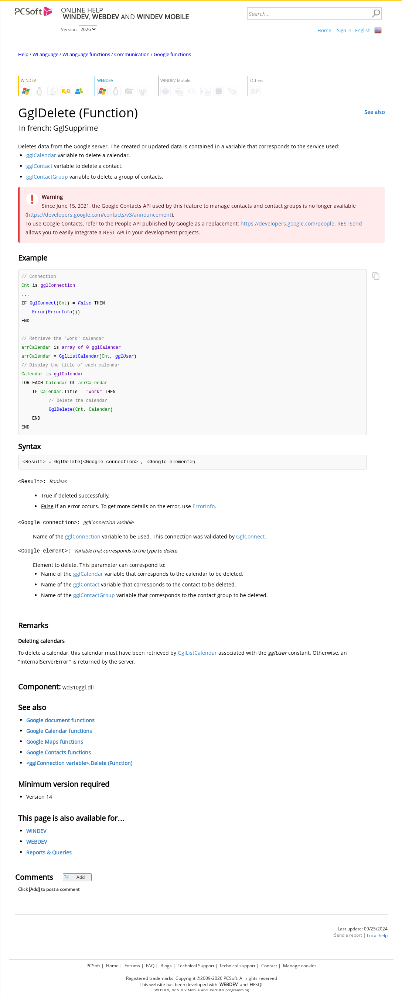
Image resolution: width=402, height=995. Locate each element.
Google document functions (60, 726)
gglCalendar (41, 155)
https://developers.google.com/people (287, 223)
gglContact (39, 165)
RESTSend (349, 223)
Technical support (237, 966)
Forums (132, 966)
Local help (377, 942)
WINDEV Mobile (186, 990)
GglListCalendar (197, 658)
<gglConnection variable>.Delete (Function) (79, 769)
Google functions (172, 54)
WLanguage (45, 54)
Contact (269, 966)
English (363, 30)
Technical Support (196, 966)
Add (74, 883)
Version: (70, 29)
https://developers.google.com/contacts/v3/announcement (99, 214)
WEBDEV (36, 847)
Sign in (344, 30)
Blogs (166, 966)
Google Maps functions (54, 747)
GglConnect (250, 542)
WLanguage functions (86, 54)
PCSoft (93, 966)
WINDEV (36, 837)
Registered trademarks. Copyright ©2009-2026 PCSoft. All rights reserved (201, 978)
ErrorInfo (204, 512)
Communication (132, 54)
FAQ (150, 966)
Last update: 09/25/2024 (363, 935)
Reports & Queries (49, 858)
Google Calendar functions (59, 737)
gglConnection (82, 542)
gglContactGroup (47, 176)
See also (374, 112)
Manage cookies (300, 966)
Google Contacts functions (58, 758)
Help (23, 54)
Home (324, 30)
